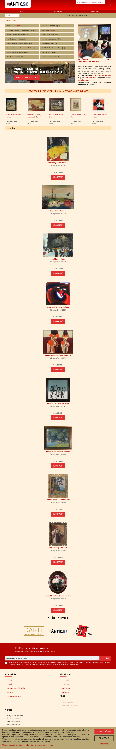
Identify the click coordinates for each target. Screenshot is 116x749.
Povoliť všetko (103, 731)
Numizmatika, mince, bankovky (21, 48)
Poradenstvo (58, 12)
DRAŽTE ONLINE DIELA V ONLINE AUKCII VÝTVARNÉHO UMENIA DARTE (58, 91)
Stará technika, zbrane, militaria (53, 48)
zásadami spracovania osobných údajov (53, 668)
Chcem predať (95, 12)
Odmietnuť (104, 738)
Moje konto (66, 692)
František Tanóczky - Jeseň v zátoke (34, 120)
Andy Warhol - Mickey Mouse (99, 120)
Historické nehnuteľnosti (50, 57)
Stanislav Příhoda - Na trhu (78, 120)
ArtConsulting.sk (97, 2)
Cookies (10, 696)
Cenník (9, 684)
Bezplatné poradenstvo (70, 710)
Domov (7, 20)
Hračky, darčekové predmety (17, 52)
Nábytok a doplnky (49, 44)
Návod (9, 688)
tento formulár (83, 80)
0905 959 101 (90, 78)
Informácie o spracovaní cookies (39, 744)
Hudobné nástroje (48, 52)
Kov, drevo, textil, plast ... (51, 39)
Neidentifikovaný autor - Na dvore (14, 120)
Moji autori (65, 696)
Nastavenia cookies (14, 700)
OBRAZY (14, 26)
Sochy (47, 30)
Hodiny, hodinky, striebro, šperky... (19, 44)
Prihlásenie (70, 16)
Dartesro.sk (87, 2)
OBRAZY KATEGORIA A (50, 26)
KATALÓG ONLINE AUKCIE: (27, 78)
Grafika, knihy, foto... (49, 35)
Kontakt (21, 12)
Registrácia (82, 16)
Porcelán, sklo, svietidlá (16, 39)
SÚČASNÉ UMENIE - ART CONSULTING (21, 30)
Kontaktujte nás (67, 706)
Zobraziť (58, 181)
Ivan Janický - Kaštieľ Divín (56, 120)
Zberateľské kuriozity (15, 57)
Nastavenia (104, 744)
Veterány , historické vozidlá (17, 35)
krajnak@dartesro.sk (103, 76)
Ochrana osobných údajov (16, 692)
